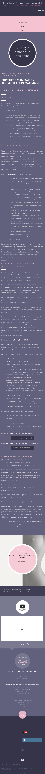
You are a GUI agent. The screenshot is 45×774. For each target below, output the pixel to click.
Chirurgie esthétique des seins (20, 73)
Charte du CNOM (33, 768)
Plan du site (5, 768)
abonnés (30, 740)
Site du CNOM (6, 770)
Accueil (4, 73)
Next (28, 644)
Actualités (22, 549)
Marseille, (27, 589)
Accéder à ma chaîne (35, 732)
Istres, (18, 592)
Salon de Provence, (9, 592)
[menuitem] (5, 768)
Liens (25, 768)
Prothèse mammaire (11, 75)
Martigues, (23, 592)
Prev (18, 644)
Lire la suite (22, 561)
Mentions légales (17, 768)
